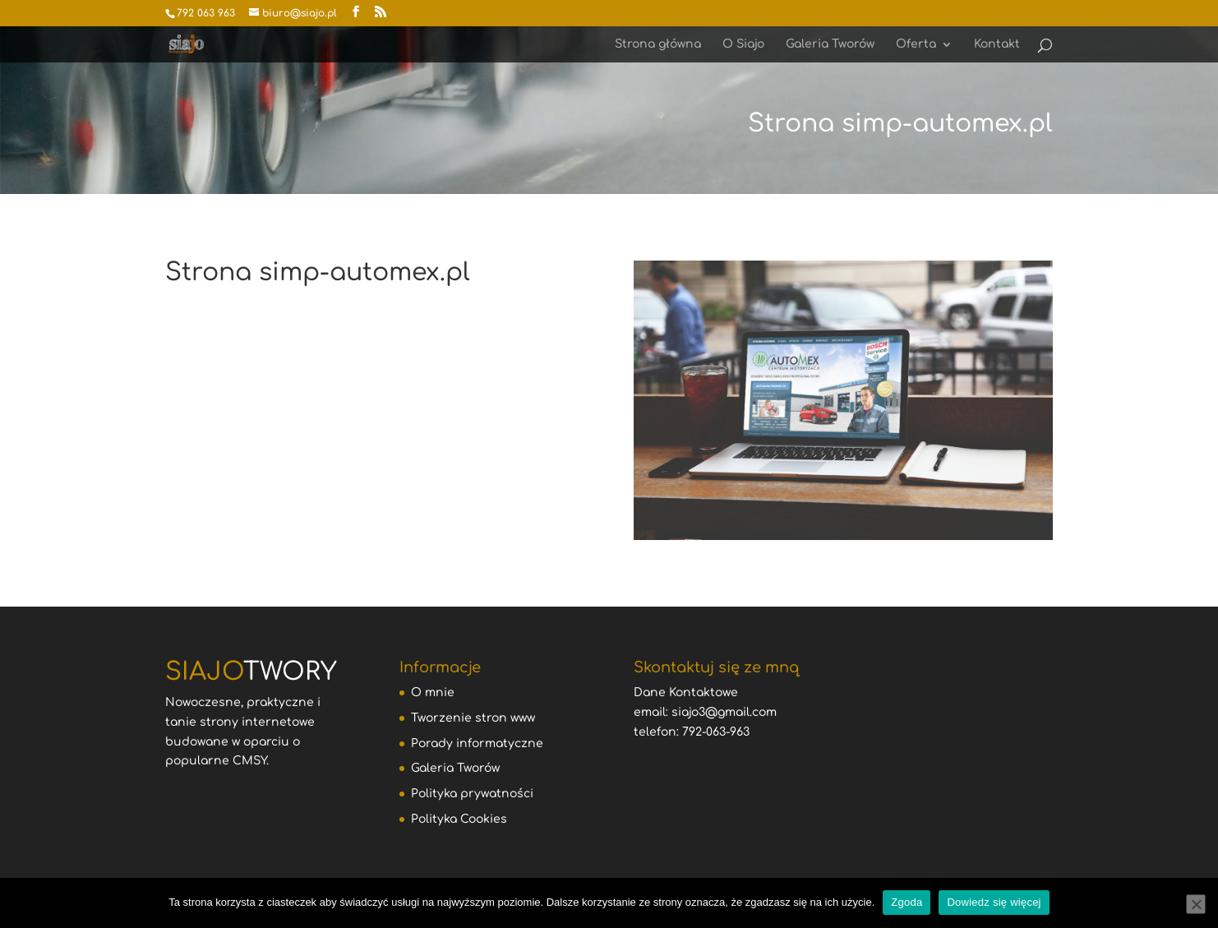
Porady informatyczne (477, 743)
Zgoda (906, 902)
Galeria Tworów (830, 44)
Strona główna (658, 44)
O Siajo (743, 44)
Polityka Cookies (459, 819)
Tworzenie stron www (473, 718)
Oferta (916, 44)
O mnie (432, 692)
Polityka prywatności (472, 793)
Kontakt (997, 44)
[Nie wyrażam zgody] (1196, 904)
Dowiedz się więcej (993, 902)
